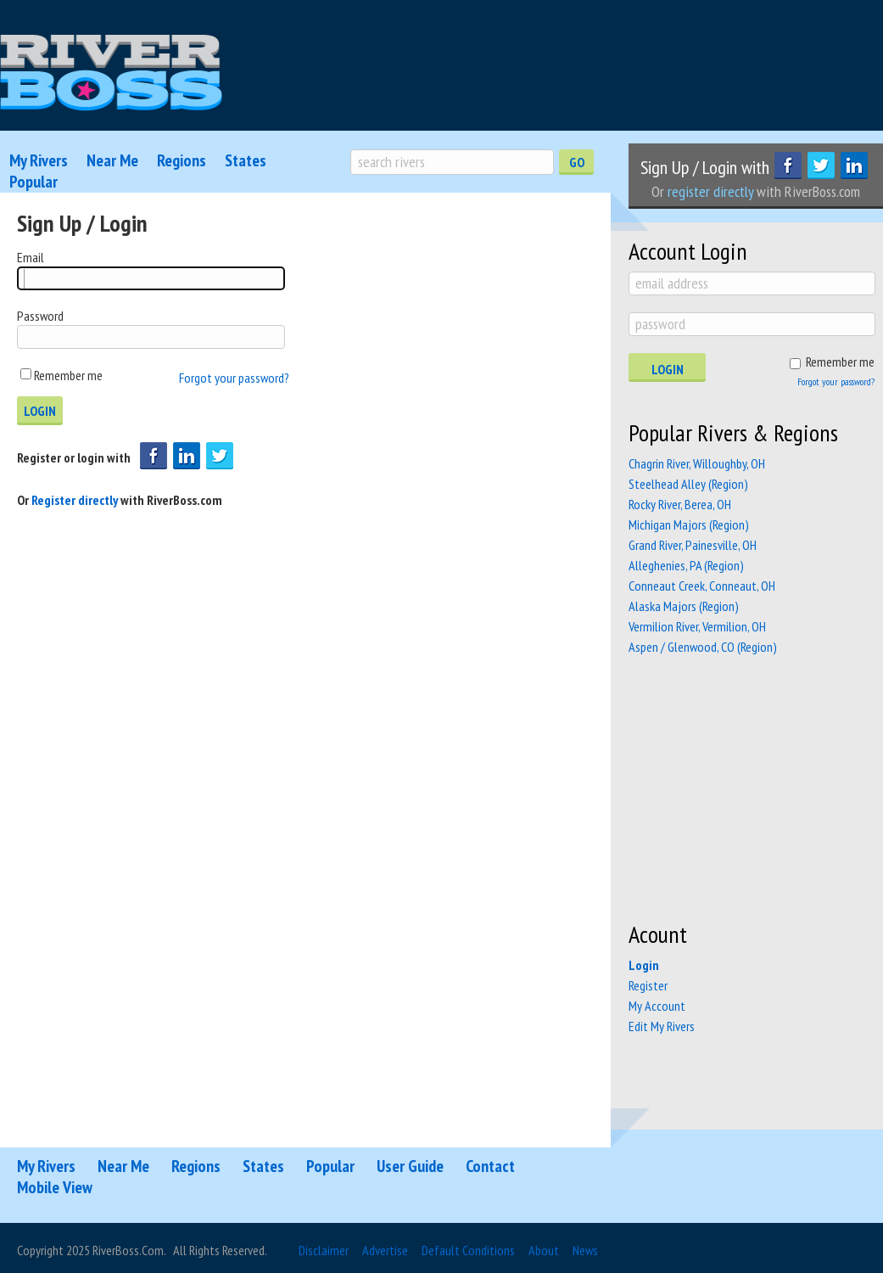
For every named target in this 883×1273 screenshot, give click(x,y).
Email (30, 257)
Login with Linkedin (186, 455)
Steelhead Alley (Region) (688, 483)
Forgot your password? (234, 377)
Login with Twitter (219, 455)
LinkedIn (854, 165)
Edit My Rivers (662, 1026)
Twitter (821, 165)
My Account (657, 1005)
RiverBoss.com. (129, 1250)
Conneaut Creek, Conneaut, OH (702, 585)
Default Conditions (468, 1250)
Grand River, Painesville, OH (693, 544)
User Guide (410, 1166)
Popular (33, 182)
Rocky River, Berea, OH (680, 504)
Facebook (788, 165)
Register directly (75, 499)
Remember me (68, 375)
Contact (490, 1166)
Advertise (385, 1250)
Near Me (112, 160)
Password (40, 315)
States (245, 160)
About (543, 1250)
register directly (710, 191)
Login (667, 369)
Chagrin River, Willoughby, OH (697, 463)
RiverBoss (111, 73)
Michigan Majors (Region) (689, 524)
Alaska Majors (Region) (684, 605)
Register (648, 985)
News (585, 1250)
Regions (181, 160)
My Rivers (38, 160)
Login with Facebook (153, 455)
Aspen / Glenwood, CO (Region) (703, 646)
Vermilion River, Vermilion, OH (697, 626)
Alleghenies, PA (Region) (686, 565)
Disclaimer (324, 1250)
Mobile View (54, 1187)
